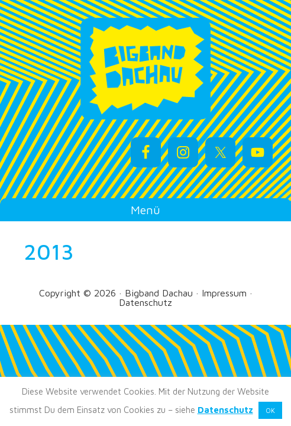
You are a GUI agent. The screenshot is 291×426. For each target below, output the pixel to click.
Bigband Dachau (146, 69)
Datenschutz (145, 302)
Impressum (224, 293)
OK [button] (270, 410)
